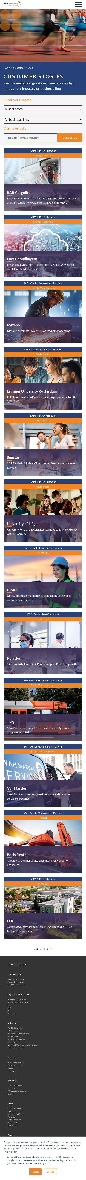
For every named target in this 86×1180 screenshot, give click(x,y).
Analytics (11, 1013)
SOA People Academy (16, 1062)
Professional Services (16, 1039)
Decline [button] (50, 1172)
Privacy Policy (13, 1122)
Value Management (16, 979)
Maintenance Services (17, 1048)
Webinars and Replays (17, 1091)
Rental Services (14, 1036)
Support (11, 1068)
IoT (9, 1011)
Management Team (16, 1114)
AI (9, 1005)
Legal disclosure (14, 1120)
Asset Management (16, 982)
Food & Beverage (15, 1028)
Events (10, 1094)
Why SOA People (14, 1108)
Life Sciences (13, 1031)
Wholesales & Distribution (18, 1034)
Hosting (11, 1071)
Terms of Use (13, 1125)
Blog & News (13, 1088)
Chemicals (12, 1042)
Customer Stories (15, 1085)
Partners (11, 1117)
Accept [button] (35, 1172)
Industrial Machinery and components (23, 1045)
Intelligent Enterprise (17, 999)
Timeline (11, 1111)
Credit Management (16, 985)
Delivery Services (15, 1065)
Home (7, 67)
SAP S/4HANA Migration (18, 1002)
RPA (9, 1008)
